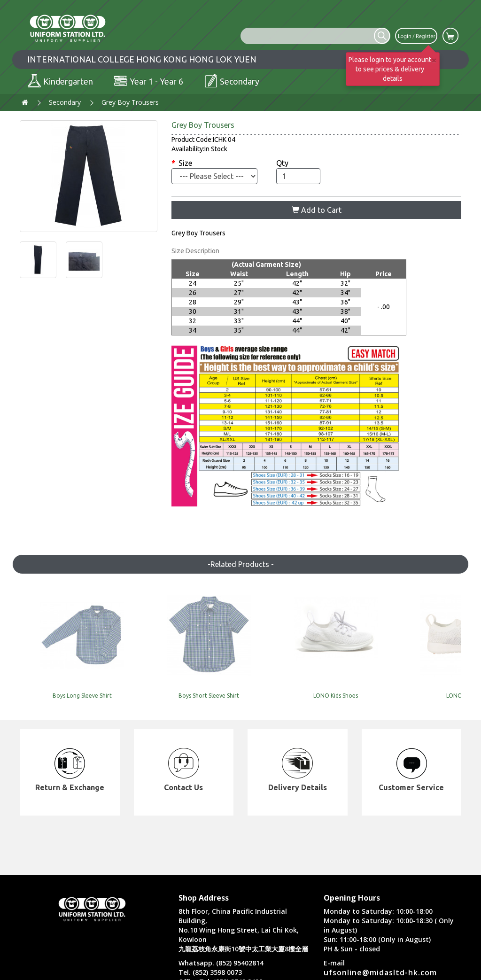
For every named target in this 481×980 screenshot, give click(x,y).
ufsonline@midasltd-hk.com (380, 972)
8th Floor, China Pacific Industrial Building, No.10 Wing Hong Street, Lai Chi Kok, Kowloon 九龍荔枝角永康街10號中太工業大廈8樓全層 (243, 930)
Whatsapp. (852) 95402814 (221, 962)
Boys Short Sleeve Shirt (150, 682)
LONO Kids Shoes (240, 682)
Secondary (65, 102)
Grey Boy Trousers (130, 102)
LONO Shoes (330, 682)
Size (185, 163)
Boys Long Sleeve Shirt (60, 682)
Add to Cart (316, 210)
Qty (282, 163)
